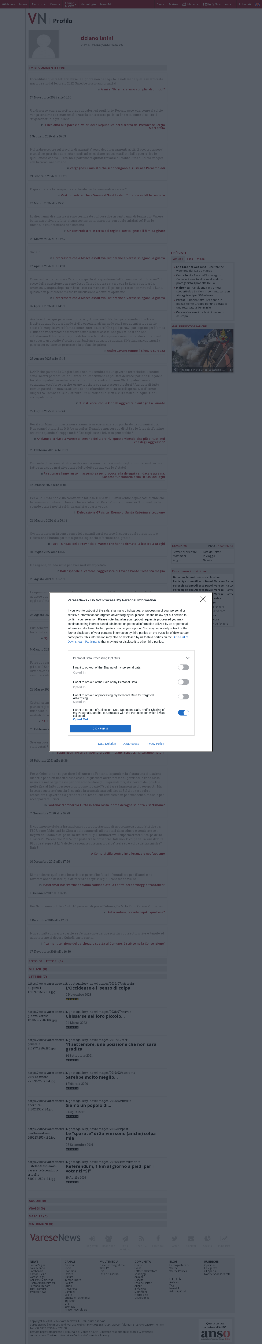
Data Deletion (107, 743)
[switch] (183, 667)
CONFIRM (100, 728)
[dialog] (131, 672)
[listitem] (131, 658)
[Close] (204, 601)
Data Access (130, 743)
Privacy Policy (154, 743)
